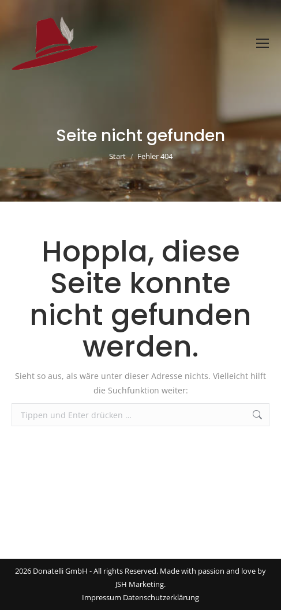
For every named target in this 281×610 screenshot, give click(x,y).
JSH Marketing (139, 584)
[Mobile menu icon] (262, 43)
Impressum (101, 597)
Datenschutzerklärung (161, 597)
